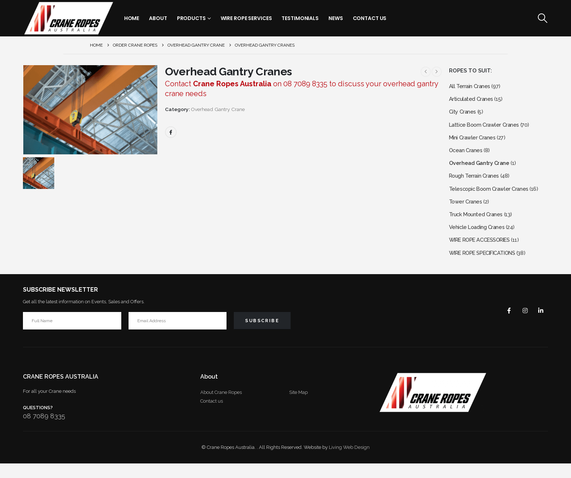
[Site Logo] (68, 18)
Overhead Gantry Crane (218, 109)
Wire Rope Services (246, 18)
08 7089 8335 (44, 430)
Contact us (211, 415)
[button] (542, 18)
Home (131, 18)
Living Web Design (349, 462)
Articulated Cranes (472, 100)
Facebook (171, 132)
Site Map (298, 407)
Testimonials (300, 18)
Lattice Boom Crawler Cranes (486, 128)
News (335, 18)
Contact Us (370, 18)
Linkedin (540, 324)
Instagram (522, 324)
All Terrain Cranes (471, 86)
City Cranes (463, 114)
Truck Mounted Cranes (478, 224)
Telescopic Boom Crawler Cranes (492, 197)
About (158, 18)
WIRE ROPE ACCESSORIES (484, 252)
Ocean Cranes (467, 155)
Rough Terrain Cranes (476, 183)
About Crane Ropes (221, 407)
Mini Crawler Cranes (474, 141)
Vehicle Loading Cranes (479, 238)
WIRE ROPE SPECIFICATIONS (487, 266)
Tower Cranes (466, 211)
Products (191, 18)
